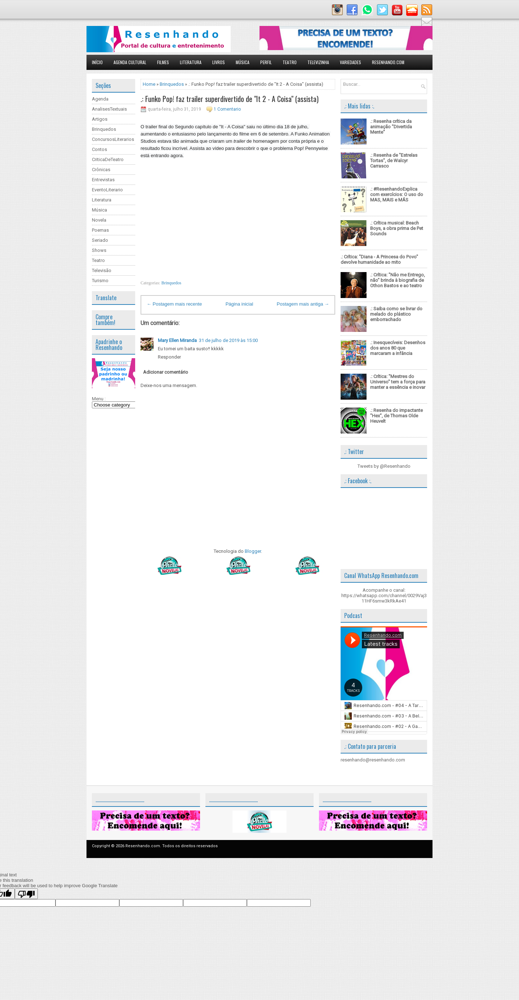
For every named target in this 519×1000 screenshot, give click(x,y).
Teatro (290, 62)
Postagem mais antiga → (303, 304)
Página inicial (239, 304)
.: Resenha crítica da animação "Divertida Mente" (391, 127)
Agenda (100, 99)
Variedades (350, 62)
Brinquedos (104, 129)
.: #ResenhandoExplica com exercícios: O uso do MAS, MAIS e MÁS (396, 194)
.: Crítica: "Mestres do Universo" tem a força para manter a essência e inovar (397, 382)
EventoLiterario (107, 189)
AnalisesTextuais (109, 109)
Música (242, 62)
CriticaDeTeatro (108, 159)
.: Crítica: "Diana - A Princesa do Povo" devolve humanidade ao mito (379, 259)
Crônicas (101, 169)
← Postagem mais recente (174, 304)
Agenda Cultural (130, 62)
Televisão (101, 270)
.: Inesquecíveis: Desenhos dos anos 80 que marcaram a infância (397, 348)
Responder (169, 357)
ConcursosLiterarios (113, 139)
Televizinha (318, 62)
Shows (99, 250)
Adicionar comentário (165, 372)
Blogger (253, 551)
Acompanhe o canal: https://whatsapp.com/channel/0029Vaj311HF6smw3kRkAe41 (384, 595)
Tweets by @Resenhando (384, 466)
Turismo (100, 280)
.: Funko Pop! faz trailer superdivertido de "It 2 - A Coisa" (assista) (230, 98)
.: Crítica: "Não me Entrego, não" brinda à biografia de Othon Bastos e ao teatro (397, 280)
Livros (218, 62)
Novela (99, 220)
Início (97, 62)
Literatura (190, 62)
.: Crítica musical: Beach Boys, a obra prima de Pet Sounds (396, 228)
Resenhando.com (388, 62)
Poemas (100, 230)
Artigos (99, 119)
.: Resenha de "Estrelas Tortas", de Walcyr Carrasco (393, 160)
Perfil (266, 62)
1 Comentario (227, 109)
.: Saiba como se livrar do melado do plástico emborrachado (396, 314)
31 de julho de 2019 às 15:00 (228, 340)
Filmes (163, 62)
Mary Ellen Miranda (177, 340)
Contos (99, 149)
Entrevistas (103, 179)
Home (149, 84)
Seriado (100, 240)
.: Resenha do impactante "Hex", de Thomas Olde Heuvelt (396, 416)
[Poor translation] (26, 893)
